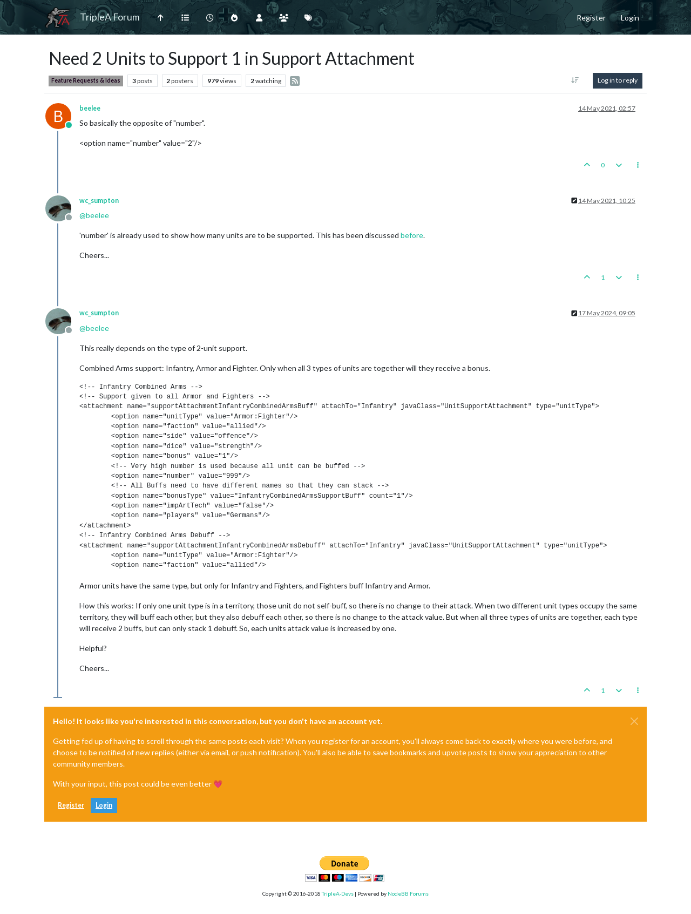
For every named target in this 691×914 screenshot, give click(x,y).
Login (104, 805)
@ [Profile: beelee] (94, 215)
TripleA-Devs (338, 893)
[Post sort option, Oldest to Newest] (575, 80)
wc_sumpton (99, 201)
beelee (89, 108)
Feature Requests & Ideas (85, 80)
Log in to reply (618, 80)
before (412, 235)
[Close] (634, 721)
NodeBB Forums (408, 893)
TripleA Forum (110, 17)
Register (71, 805)
